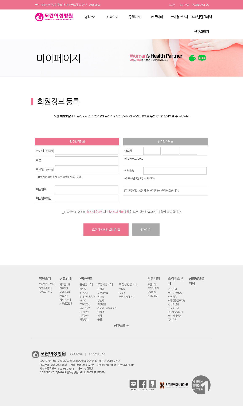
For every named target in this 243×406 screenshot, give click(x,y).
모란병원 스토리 (46, 284)
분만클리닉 (86, 284)
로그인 (172, 5)
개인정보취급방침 (118, 212)
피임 (99, 315)
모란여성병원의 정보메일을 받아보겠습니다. (153, 190)
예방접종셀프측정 (176, 300)
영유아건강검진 (175, 293)
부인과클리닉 (105, 284)
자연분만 (84, 312)
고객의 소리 (153, 288)
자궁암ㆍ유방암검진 (106, 308)
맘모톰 (100, 296)
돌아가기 (145, 230)
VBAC (83, 300)
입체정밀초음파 (87, 296)
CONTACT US (201, 5)
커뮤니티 (157, 17)
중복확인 (49, 151)
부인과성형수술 (126, 296)
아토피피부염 (174, 315)
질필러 (122, 293)
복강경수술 (102, 293)
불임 (99, 319)
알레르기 (172, 319)
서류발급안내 (65, 303)
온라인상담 (153, 296)
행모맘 (83, 289)
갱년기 (100, 300)
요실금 (100, 289)
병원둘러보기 (45, 288)
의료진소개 (64, 284)
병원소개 (90, 17)
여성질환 (101, 304)
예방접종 (172, 296)
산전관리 (84, 293)
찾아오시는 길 (45, 292)
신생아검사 (173, 304)
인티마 (122, 289)
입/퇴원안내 (65, 299)
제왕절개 (84, 319)
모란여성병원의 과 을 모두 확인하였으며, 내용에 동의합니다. (124, 212)
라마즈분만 (85, 308)
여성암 (100, 312)
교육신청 (152, 292)
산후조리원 (201, 31)
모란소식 (152, 284)
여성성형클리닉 (128, 284)
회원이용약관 (95, 212)
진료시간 (63, 288)
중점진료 (135, 17)
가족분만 (84, 315)
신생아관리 (173, 308)
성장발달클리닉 (175, 312)
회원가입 (184, 5)
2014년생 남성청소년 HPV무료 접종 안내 (63, 5)
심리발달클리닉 (201, 17)
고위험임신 (85, 304)
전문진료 (86, 278)
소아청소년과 (179, 17)
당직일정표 (64, 292)
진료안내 (112, 17)
